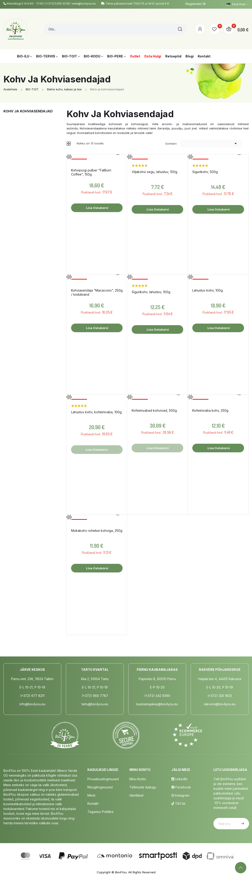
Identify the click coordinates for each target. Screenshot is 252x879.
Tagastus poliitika (100, 812)
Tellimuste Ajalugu (142, 787)
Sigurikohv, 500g (205, 172)
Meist (91, 795)
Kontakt (93, 803)
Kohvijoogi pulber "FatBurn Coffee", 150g (91, 172)
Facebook (181, 787)
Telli (242, 823)
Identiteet (136, 795)
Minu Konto (137, 779)
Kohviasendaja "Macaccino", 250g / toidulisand (97, 292)
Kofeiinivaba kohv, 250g (210, 410)
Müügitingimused (100, 787)
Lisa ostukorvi (96, 208)
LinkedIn (179, 779)
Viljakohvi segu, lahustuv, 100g (154, 172)
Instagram (180, 795)
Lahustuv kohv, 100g (207, 290)
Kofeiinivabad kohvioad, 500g (154, 410)
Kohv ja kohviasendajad (28, 111)
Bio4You (121, 872)
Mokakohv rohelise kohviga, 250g (96, 530)
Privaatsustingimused (103, 779)
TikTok (178, 803)
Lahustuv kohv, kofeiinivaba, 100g (96, 412)
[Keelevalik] (238, 4)
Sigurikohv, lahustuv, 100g (151, 292)
